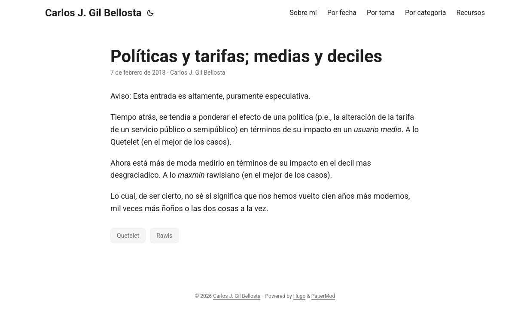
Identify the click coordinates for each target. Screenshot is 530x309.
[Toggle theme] (150, 13)
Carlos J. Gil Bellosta (93, 13)
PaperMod (323, 296)
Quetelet (128, 235)
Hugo (299, 296)
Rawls (164, 235)
